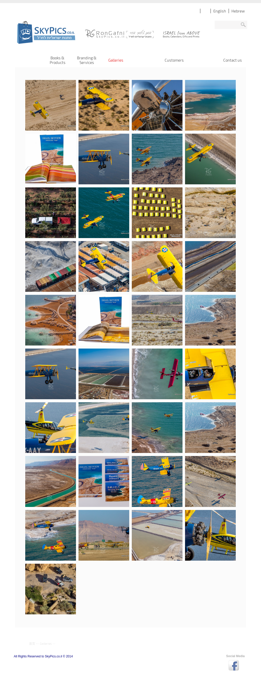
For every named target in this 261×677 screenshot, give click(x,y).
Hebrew (238, 11)
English (219, 11)
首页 (32, 643)
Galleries (46, 643)
